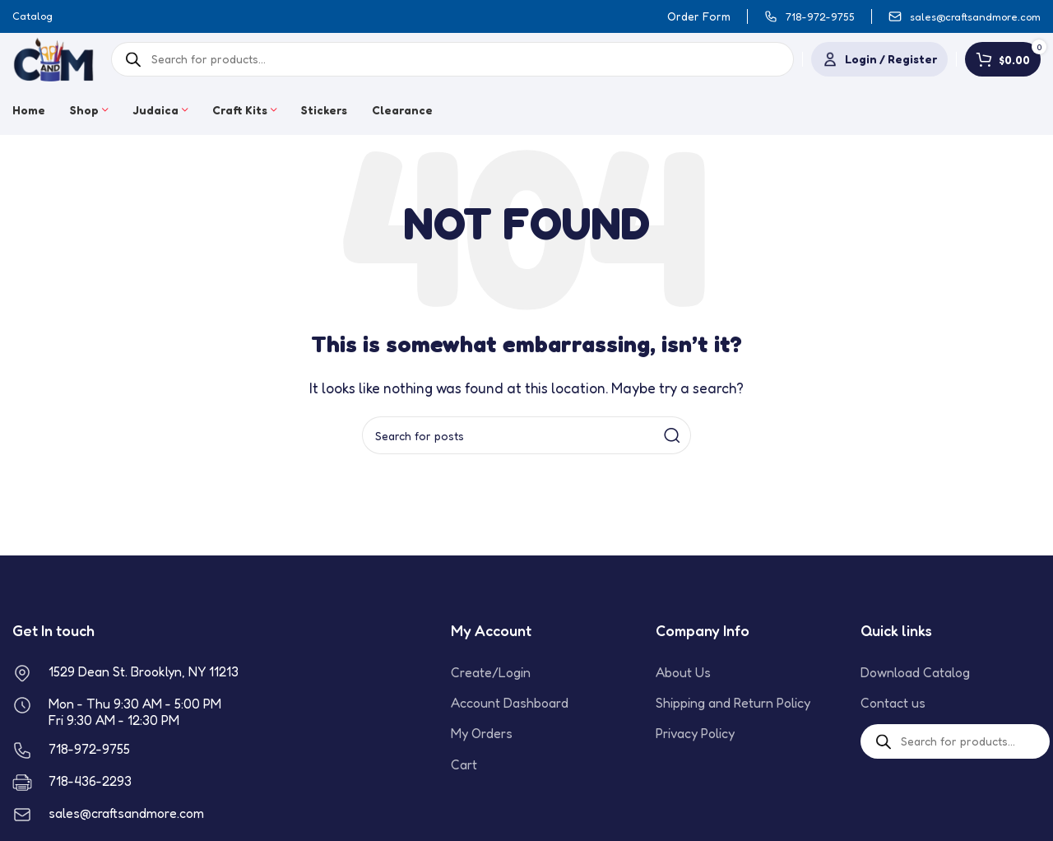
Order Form (699, 16)
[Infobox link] (809, 17)
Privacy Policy (695, 733)
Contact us (892, 703)
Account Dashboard (509, 703)
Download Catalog (915, 672)
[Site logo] (53, 57)
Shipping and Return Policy (733, 703)
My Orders (482, 733)
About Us (683, 672)
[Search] (526, 435)
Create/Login (491, 672)
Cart (464, 764)
